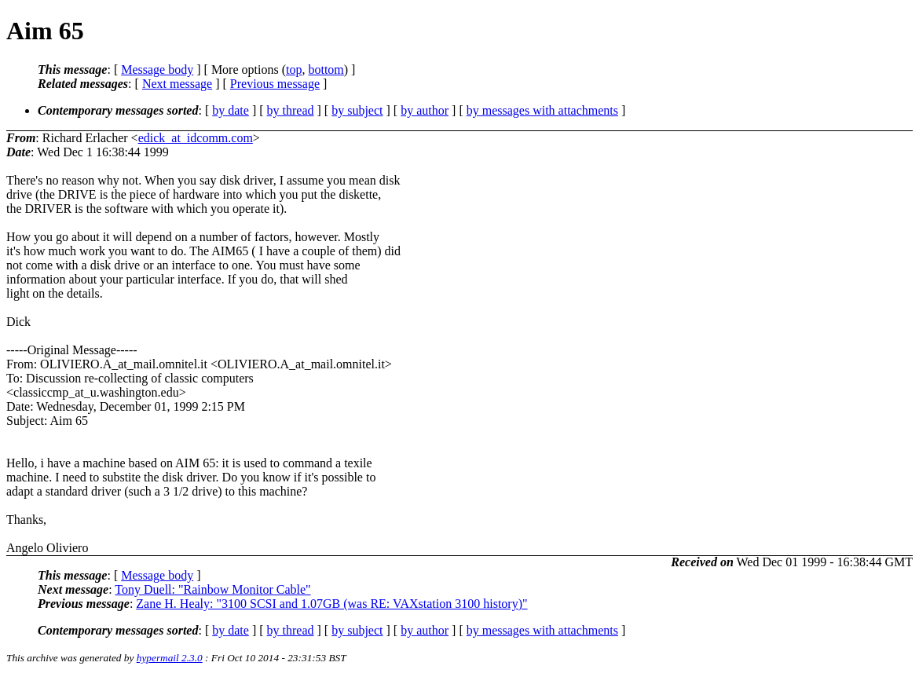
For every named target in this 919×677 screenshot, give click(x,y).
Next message (177, 83)
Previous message (275, 83)
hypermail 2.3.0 (170, 658)
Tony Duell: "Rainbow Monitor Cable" (212, 589)
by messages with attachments (542, 110)
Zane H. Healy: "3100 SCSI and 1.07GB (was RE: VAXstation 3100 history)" (331, 603)
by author (425, 110)
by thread (290, 110)
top (294, 69)
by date (230, 110)
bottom (325, 69)
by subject (357, 110)
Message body (157, 69)
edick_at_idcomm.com (195, 138)
